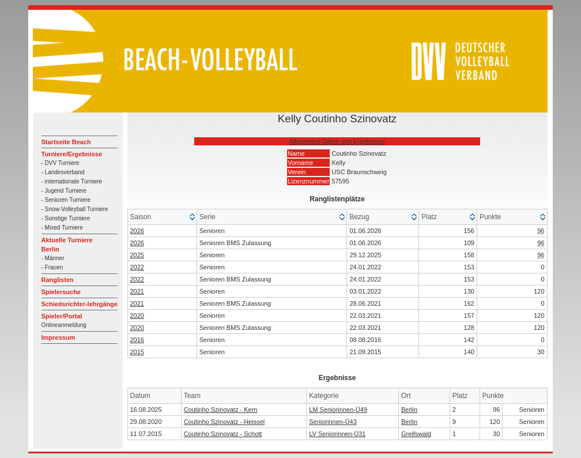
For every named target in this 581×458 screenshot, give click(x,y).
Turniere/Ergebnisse (72, 154)
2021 (137, 291)
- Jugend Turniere (64, 190)
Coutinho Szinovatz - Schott (223, 433)
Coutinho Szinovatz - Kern (221, 409)
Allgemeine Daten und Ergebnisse (337, 141)
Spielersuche (61, 291)
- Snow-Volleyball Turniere (75, 209)
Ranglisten (58, 279)
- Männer (53, 258)
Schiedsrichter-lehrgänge (80, 304)
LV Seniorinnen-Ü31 (337, 433)
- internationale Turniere (72, 181)
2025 (137, 254)
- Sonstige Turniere (66, 218)
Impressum (59, 337)
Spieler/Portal (62, 316)
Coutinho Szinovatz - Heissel (224, 421)
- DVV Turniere (61, 163)
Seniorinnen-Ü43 (333, 421)
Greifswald (416, 433)
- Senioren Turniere (66, 200)
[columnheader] (162, 217)
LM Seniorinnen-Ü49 (338, 409)
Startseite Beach (66, 141)
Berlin (409, 409)
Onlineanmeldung (64, 325)
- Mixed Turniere (62, 227)
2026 (137, 230)
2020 (137, 315)
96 (540, 230)
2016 (137, 339)
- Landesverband (63, 172)
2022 (137, 267)
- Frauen (52, 267)
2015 (137, 351)
